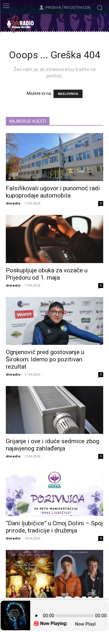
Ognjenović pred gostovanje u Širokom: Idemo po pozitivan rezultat (45, 359)
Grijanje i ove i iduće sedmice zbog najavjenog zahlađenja (52, 445)
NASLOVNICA (68, 94)
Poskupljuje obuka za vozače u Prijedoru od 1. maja (46, 274)
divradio (13, 203)
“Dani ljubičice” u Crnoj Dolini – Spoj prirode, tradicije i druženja (54, 527)
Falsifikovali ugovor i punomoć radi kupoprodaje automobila (53, 192)
